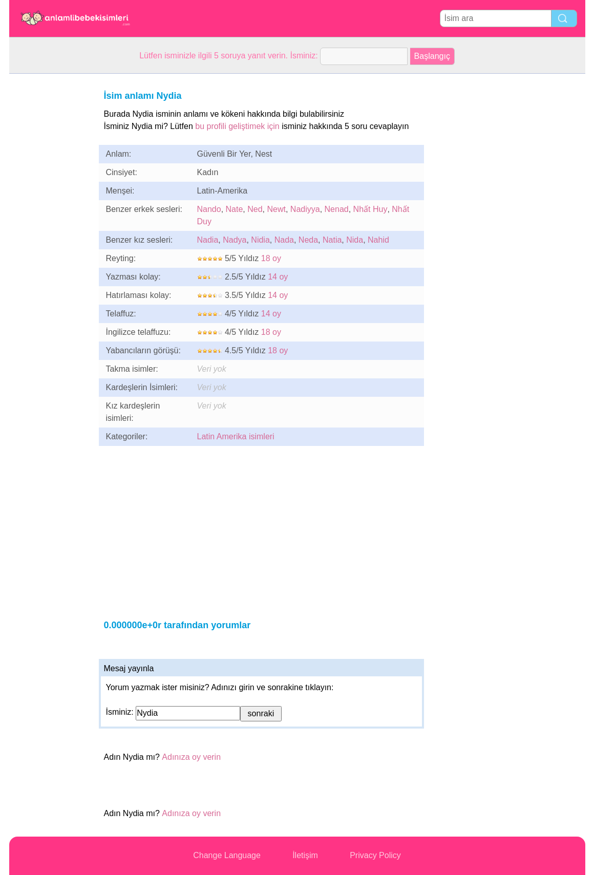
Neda (308, 240)
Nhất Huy (370, 209)
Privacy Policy (375, 855)
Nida (354, 240)
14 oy (278, 276)
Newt (276, 209)
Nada (284, 240)
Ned (254, 209)
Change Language (227, 855)
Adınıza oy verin (191, 757)
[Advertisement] (50, 227)
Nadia (208, 240)
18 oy (271, 258)
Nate (234, 209)
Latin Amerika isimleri (235, 436)
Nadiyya (305, 209)
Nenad (337, 209)
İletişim (305, 855)
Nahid (378, 240)
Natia (332, 240)
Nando (209, 209)
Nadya (234, 240)
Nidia (260, 240)
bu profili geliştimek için (237, 126)
